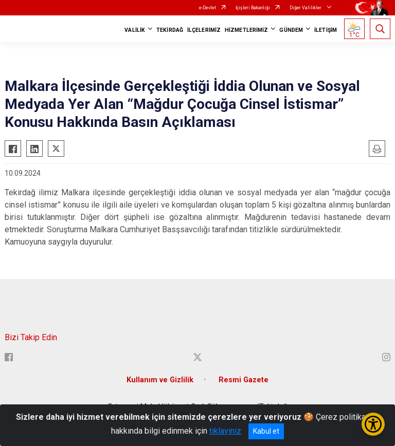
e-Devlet (207, 7)
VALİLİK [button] (134, 30)
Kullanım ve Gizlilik (160, 380)
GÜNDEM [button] (291, 30)
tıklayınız (225, 431)
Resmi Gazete (243, 380)
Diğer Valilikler (306, 7)
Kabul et (266, 431)
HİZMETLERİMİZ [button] (246, 30)
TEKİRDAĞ (169, 30)
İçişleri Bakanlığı (253, 7)
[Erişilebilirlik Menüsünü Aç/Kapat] (373, 424)
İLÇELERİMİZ (204, 30)
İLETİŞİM (325, 30)
